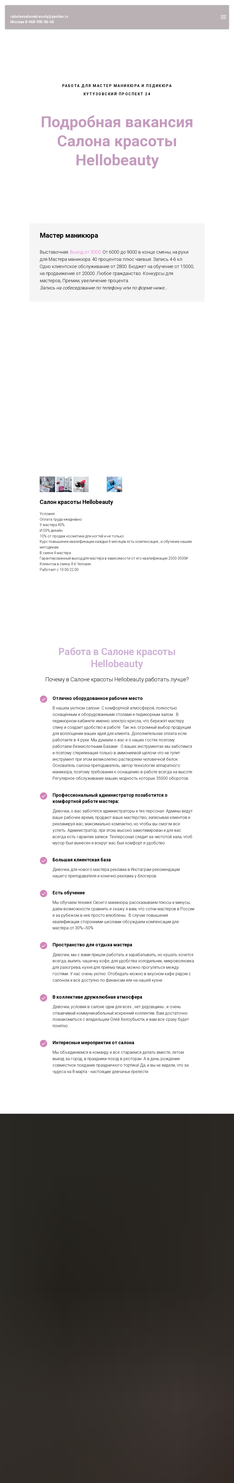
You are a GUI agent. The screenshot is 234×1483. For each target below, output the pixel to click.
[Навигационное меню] (223, 17)
